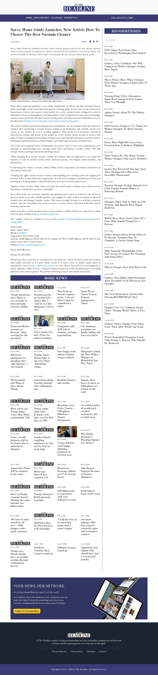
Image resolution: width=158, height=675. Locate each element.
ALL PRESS (56, 18)
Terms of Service (59, 652)
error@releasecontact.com (46, 266)
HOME (29, 18)
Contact (102, 652)
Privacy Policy (76, 652)
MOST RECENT (41, 18)
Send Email (22, 233)
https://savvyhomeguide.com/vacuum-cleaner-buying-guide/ (52, 121)
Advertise (91, 652)
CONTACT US (70, 18)
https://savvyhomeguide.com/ (46, 214)
